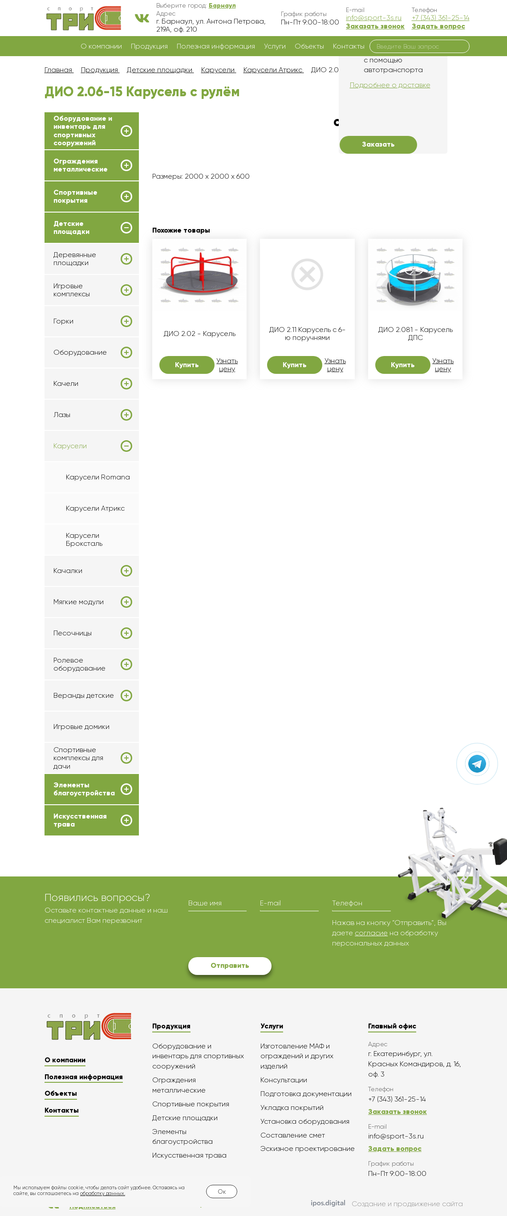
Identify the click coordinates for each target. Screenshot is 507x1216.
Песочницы (72, 633)
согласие (371, 933)
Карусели (70, 446)
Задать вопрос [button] (438, 26)
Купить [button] (187, 364)
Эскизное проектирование (307, 1148)
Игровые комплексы (71, 290)
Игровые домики (81, 726)
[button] (222, 5)
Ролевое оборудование (79, 664)
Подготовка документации (306, 1093)
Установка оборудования (304, 1121)
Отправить (230, 965)
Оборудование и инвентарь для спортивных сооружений (82, 131)
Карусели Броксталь (84, 539)
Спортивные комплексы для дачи (78, 758)
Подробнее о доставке (390, 85)
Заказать (378, 144)
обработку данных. (102, 1193)
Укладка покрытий (292, 1107)
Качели (65, 384)
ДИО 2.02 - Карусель (199, 334)
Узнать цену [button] (227, 365)
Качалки (67, 571)
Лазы (61, 415)
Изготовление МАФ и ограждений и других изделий (296, 1056)
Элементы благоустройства (84, 789)
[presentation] (256, 935)
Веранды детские (83, 696)
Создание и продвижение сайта (387, 1204)
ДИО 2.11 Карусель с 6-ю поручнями (307, 334)
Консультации (283, 1080)
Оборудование (80, 352)
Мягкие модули (78, 602)
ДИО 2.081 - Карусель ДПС (415, 334)
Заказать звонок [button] (375, 26)
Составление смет (292, 1135)
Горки (63, 321)
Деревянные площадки (74, 259)
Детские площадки (71, 228)
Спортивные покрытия (75, 196)
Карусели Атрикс (95, 508)
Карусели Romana (98, 477)
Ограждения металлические (80, 165)
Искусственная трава (80, 820)
